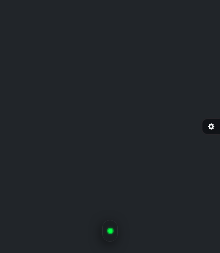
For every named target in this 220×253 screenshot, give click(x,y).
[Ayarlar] (211, 126)
